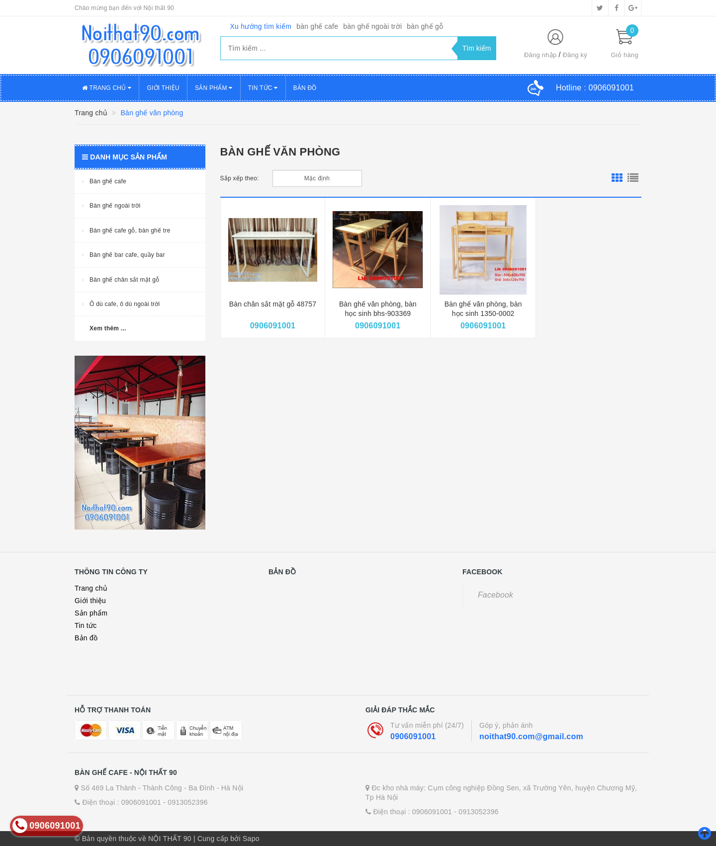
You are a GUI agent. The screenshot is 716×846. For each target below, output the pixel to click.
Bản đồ (305, 87)
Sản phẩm (214, 87)
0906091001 (413, 736)
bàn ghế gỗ (425, 26)
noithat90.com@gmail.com (531, 736)
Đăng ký (575, 55)
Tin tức (263, 87)
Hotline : (595, 87)
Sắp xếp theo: (239, 178)
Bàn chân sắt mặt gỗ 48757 (272, 304)
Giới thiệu (163, 87)
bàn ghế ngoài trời (372, 26)
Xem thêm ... (108, 328)
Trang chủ (106, 87)
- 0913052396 (185, 802)
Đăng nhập (540, 55)
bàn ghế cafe (317, 26)
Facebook (495, 595)
